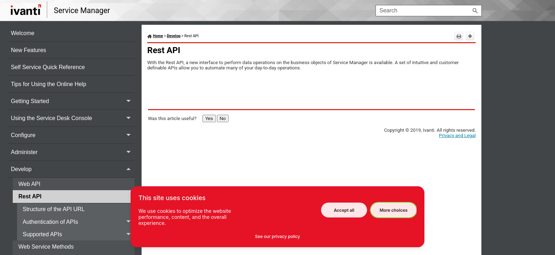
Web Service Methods (46, 247)
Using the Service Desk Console (73, 118)
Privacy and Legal (457, 135)
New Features (29, 50)
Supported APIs (79, 234)
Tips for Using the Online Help (49, 84)
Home (158, 36)
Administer (73, 152)
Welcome (23, 33)
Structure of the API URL (54, 209)
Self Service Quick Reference (48, 67)
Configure (73, 135)
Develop (73, 169)
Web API (30, 184)
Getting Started (73, 101)
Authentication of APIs (79, 222)
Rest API (76, 196)
